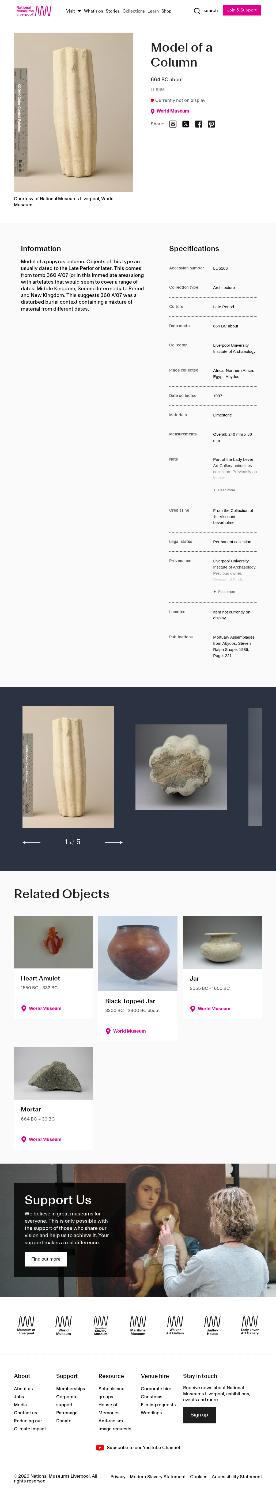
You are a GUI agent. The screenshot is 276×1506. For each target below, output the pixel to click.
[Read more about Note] (235, 476)
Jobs (19, 1397)
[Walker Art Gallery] (175, 1325)
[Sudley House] (212, 1325)
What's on (93, 11)
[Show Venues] (79, 11)
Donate (63, 1421)
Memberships (70, 1389)
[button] (68, 770)
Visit (70, 11)
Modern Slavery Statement (158, 1476)
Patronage (67, 1413)
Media (20, 1405)
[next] (114, 843)
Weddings (151, 1413)
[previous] (31, 843)
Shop (166, 11)
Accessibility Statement (237, 1476)
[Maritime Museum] (138, 1325)
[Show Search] (205, 11)
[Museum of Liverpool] (26, 1325)
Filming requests (158, 1405)
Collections (134, 11)
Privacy (118, 1476)
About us (23, 1389)
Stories (113, 11)
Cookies (198, 1476)
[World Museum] (63, 1325)
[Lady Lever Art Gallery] (249, 1325)
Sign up (199, 1415)
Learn (153, 11)
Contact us (25, 1413)
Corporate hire (156, 1389)
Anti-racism (111, 1421)
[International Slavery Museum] (100, 1325)
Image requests (115, 1429)
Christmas (151, 1397)
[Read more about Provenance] (235, 577)
